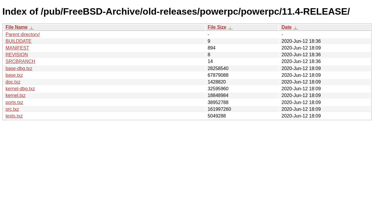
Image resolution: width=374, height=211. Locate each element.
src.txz (12, 109)
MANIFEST (17, 47)
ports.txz (14, 102)
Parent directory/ (23, 34)
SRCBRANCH (20, 61)
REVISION (17, 54)
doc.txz (13, 81)
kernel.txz (15, 95)
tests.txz (14, 115)
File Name (17, 27)
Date (286, 27)
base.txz (14, 75)
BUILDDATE (19, 41)
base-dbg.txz (19, 68)
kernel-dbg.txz (20, 88)
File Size (217, 27)
